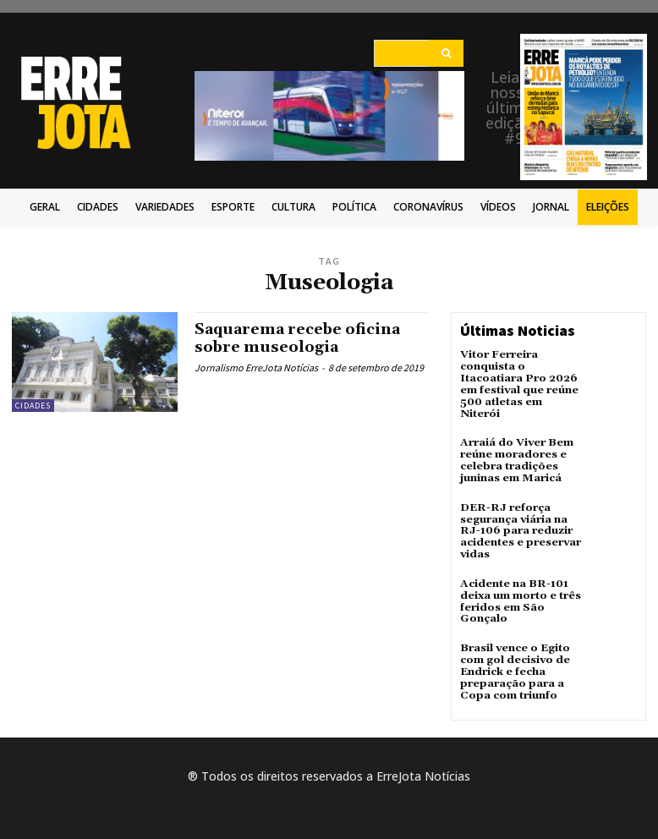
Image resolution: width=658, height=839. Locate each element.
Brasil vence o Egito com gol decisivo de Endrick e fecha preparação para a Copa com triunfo (514, 649)
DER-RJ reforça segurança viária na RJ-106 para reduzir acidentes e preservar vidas (517, 513)
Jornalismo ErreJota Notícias (256, 366)
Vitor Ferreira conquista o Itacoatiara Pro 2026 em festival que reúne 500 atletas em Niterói (520, 377)
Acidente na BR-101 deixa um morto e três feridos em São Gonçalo (519, 581)
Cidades (33, 405)
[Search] (446, 53)
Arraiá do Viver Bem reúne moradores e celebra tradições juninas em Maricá (514, 445)
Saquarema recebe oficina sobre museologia (299, 338)
